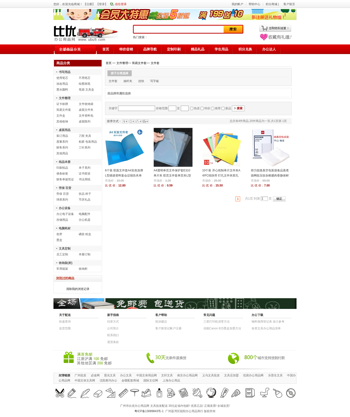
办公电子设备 (65, 214)
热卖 (197, 108)
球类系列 (62, 199)
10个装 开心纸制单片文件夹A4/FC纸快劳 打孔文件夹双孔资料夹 (221, 175)
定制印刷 (174, 49)
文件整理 (64, 98)
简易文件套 (63, 109)
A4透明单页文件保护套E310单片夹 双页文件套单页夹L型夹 (172, 175)
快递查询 (65, 321)
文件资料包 (86, 115)
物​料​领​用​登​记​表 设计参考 (268, 321)
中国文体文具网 (85, 380)
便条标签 (62, 173)
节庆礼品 (84, 199)
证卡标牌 (62, 104)
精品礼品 (197, 49)
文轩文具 (167, 375)
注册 (89, 4)
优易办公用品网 (253, 375)
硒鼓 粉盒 (85, 234)
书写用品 (64, 72)
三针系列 (84, 147)
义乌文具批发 (211, 375)
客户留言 (289, 4)
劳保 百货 (65, 188)
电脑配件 (84, 214)
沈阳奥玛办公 (108, 380)
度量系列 (62, 141)
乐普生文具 (275, 375)
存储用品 (62, 220)
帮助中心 (254, 4)
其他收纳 (62, 121)
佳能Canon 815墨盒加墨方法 (222, 328)
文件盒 (60, 115)
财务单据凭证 (65, 179)
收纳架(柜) (65, 263)
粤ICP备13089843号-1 (149, 411)
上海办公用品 (171, 380)
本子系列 (84, 167)
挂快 (141, 81)
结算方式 (113, 321)
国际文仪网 (150, 380)
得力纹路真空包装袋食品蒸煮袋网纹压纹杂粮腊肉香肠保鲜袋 (270, 175)
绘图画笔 (84, 83)
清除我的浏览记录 (77, 289)
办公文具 (126, 375)
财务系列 (62, 147)
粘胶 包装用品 (88, 141)
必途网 (95, 375)
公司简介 (113, 328)
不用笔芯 (84, 78)
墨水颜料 (62, 89)
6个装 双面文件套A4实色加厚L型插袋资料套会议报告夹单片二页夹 (124, 175)
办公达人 (269, 49)
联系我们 (113, 335)
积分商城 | (273, 4)
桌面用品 (64, 130)
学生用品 (221, 49)
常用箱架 (62, 268)
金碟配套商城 (130, 380)
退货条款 (113, 342)
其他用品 (62, 153)
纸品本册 (64, 162)
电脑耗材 (64, 228)
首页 (105, 49)
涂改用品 (62, 83)
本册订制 (84, 254)
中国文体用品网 (146, 375)
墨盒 (59, 240)
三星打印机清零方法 (216, 321)
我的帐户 (237, 4)
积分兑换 (245, 49)
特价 (207, 108)
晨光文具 (110, 375)
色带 (59, 234)
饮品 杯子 (85, 193)
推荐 (218, 108)
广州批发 (80, 375)
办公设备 (64, 208)
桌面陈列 (84, 121)
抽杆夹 (127, 81)
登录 (102, 4)
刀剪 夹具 (85, 136)
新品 (228, 108)
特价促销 (126, 49)
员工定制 (62, 254)
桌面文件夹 (86, 109)
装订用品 (62, 136)
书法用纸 (84, 179)
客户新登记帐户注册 (168, 328)
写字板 (154, 81)
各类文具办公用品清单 (266, 328)
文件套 (155, 63)
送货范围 (65, 328)
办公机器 (84, 220)
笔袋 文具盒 (86, 89)
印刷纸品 (62, 167)
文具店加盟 (231, 375)
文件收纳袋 (86, 104)
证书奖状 (84, 173)
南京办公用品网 (187, 375)
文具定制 (64, 248)
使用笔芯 (62, 78)
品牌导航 (150, 49)
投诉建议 (161, 321)
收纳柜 (83, 268)
